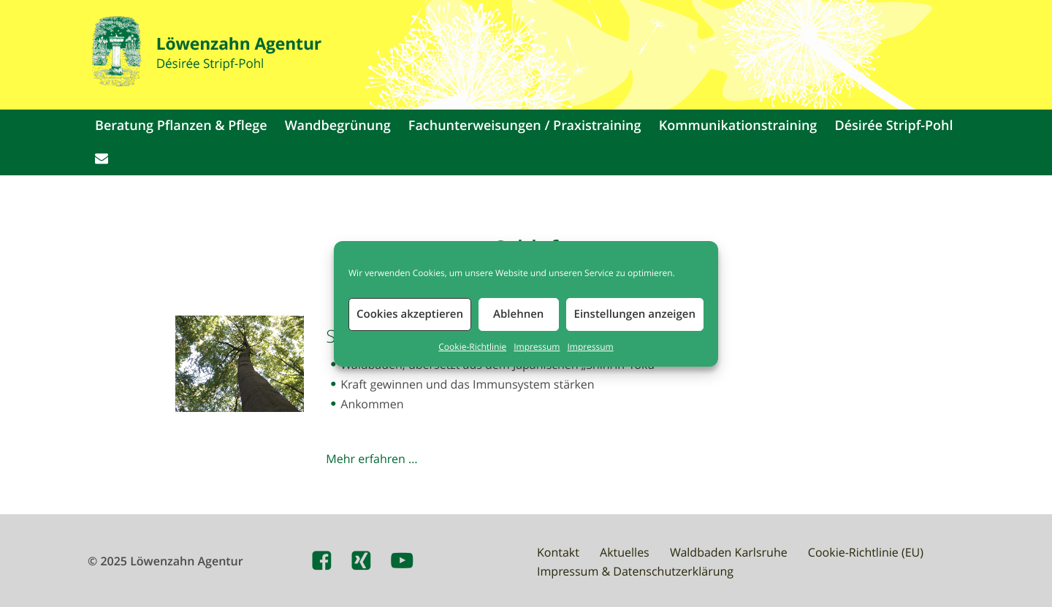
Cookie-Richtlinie (472, 347)
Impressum (537, 347)
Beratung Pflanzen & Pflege (181, 125)
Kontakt (558, 552)
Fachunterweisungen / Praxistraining (524, 125)
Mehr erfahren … (371, 459)
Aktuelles (624, 552)
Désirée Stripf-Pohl (894, 125)
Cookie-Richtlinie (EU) (865, 552)
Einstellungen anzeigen (634, 313)
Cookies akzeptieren (410, 313)
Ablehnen (518, 313)
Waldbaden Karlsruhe (729, 552)
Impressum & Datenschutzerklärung (635, 571)
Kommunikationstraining (738, 125)
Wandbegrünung (338, 125)
